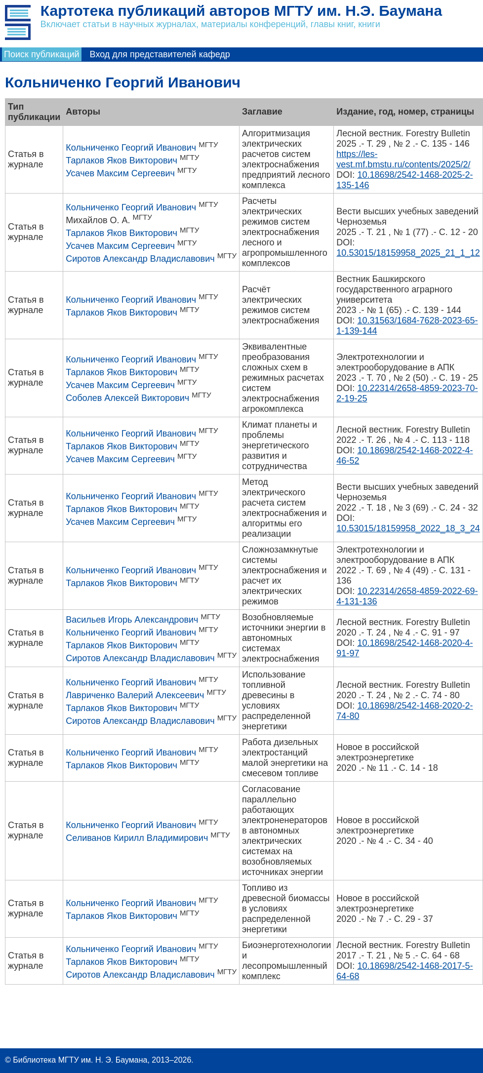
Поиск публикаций (42, 54)
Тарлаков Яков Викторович (121, 160)
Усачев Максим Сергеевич (120, 173)
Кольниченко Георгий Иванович (131, 148)
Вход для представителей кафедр (160, 54)
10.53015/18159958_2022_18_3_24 (408, 528)
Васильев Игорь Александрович (132, 620)
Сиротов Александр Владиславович (140, 259)
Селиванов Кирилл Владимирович (137, 838)
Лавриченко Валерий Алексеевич (135, 695)
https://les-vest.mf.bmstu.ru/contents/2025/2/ (403, 159)
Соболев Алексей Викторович (127, 398)
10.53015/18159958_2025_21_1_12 (408, 253)
